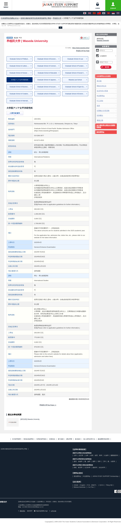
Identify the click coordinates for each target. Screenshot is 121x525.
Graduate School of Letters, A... (20, 66)
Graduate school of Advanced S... (48, 94)
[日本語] (85, 13)
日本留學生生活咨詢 (103, 76)
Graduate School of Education (47, 73)
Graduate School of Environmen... (76, 94)
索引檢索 (61, 439)
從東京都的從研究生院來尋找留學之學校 (14, 449)
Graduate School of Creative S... (20, 94)
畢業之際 (100, 120)
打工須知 (100, 101)
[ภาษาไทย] (118, 13)
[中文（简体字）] (94, 13)
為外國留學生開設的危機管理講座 (105, 126)
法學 (86, 455)
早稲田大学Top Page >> (47, 405)
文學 (75, 455)
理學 (99, 461)
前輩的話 (52, 439)
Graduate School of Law (75, 59)
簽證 (98, 106)
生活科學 (87, 467)
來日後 (99, 81)
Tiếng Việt (109, 485)
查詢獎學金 (100, 132)
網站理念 (21, 511)
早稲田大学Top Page (82, 51)
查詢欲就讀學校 (28, 439)
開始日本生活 (101, 86)
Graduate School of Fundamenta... (76, 66)
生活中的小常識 (102, 91)
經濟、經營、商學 (96, 455)
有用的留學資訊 (41, 439)
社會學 (106, 455)
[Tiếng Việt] (108, 13)
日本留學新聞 (16, 439)
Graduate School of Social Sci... (75, 73)
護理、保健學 (78, 461)
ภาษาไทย (90, 487)
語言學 (81, 455)
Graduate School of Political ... (19, 59)
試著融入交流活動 (103, 111)
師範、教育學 (78, 467)
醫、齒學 (87, 461)
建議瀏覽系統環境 (103, 439)
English (82, 485)
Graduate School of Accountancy (48, 87)
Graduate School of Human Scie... (21, 73)
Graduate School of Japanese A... (48, 80)
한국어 (101, 485)
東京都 (16, 37)
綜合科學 (102, 467)
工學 (104, 461)
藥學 (94, 461)
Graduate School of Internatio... (20, 101)
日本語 (76, 485)
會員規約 (78, 439)
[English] (89, 13)
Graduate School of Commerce (47, 66)
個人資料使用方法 (89, 439)
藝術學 (95, 467)
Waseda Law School (75, 80)
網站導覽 (69, 439)
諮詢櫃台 (100, 115)
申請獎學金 (101, 96)
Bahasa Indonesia (79, 487)
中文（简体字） (92, 485)
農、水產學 (111, 461)
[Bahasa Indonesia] (113, 13)
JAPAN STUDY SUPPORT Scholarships (106, 476)
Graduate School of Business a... (20, 87)
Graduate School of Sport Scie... (75, 87)
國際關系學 (114, 455)
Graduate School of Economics (47, 59)
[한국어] (104, 13)
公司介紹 (52, 511)
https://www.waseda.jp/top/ (80, 48)
